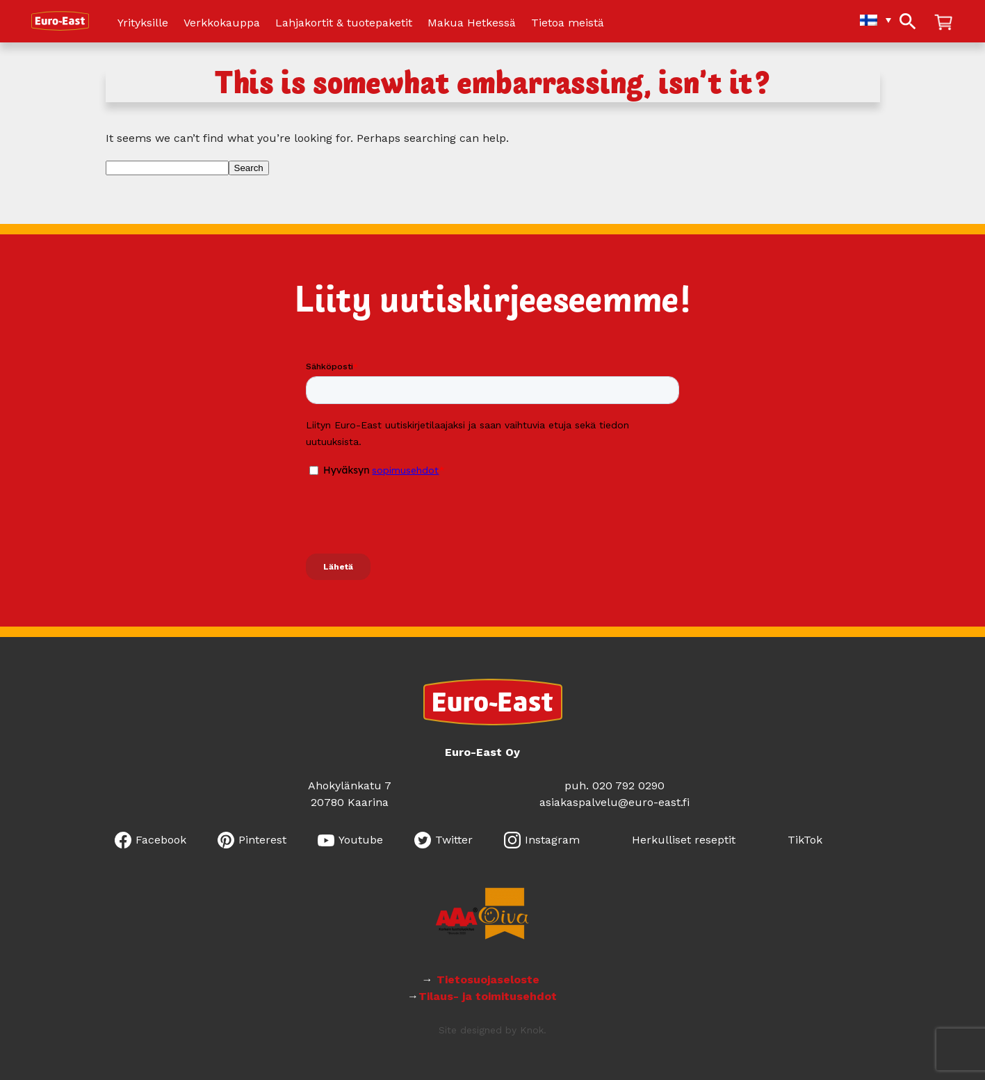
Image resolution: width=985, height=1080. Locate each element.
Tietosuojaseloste (490, 979)
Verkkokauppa (222, 23)
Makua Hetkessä (472, 23)
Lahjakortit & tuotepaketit (343, 23)
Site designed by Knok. (492, 1029)
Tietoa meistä (567, 23)
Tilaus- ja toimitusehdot (487, 996)
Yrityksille (142, 23)
